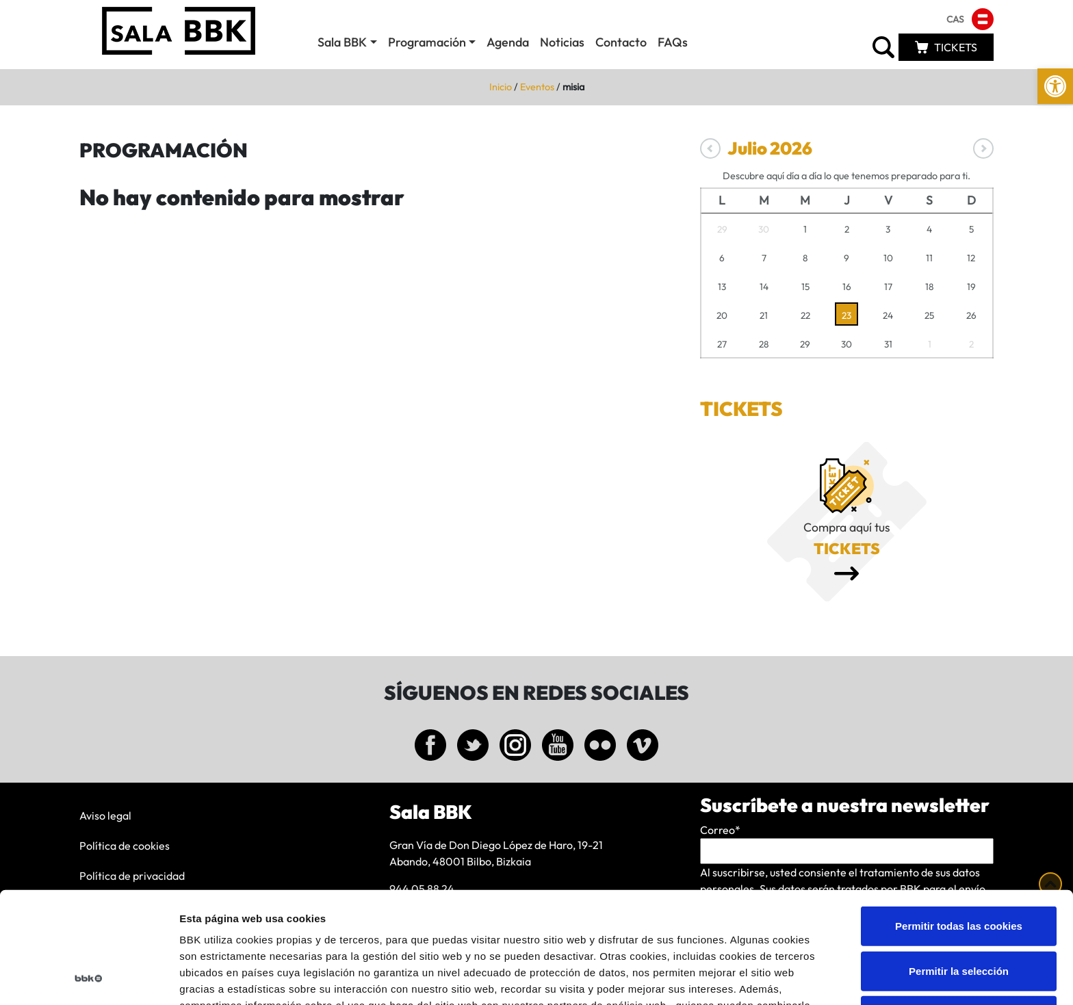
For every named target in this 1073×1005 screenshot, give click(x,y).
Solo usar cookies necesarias (959, 911)
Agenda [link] (508, 42)
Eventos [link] (537, 87)
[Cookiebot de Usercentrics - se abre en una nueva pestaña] (88, 978)
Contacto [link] (621, 42)
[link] (1055, 86)
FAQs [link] (673, 42)
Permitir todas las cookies (958, 821)
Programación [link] (427, 42)
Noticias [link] (562, 42)
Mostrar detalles (735, 978)
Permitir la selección (959, 866)
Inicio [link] (500, 87)
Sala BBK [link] (342, 42)
